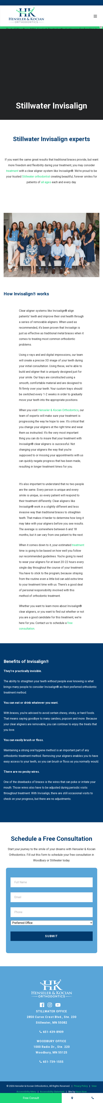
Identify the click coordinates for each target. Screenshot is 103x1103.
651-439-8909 (51, 1028)
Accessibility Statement (52, 1088)
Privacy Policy (81, 1082)
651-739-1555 (51, 1058)
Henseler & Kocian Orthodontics (58, 407)
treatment (12, 167)
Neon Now (81, 1088)
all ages (46, 179)
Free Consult (31, 1098)
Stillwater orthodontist (36, 173)
